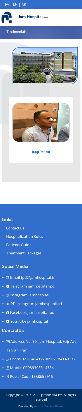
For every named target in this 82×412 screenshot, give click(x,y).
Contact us (15, 228)
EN (15, 4)
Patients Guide (18, 245)
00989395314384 (30, 367)
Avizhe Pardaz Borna (49, 406)
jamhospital (27, 294)
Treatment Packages (24, 253)
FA (7, 4)
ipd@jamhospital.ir (30, 277)
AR (24, 4)
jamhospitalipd (30, 286)
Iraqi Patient (41, 152)
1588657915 (29, 376)
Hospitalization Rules (24, 236)
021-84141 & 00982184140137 (40, 358)
